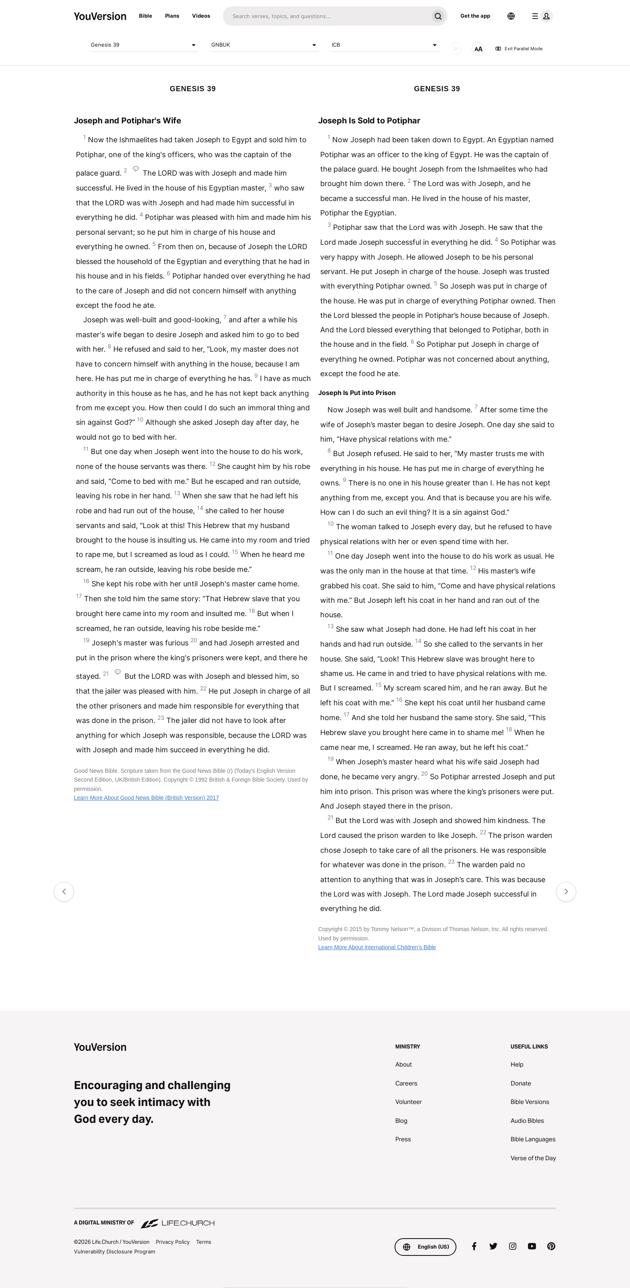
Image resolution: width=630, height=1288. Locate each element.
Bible (145, 15)
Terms (203, 1242)
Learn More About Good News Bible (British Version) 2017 (146, 798)
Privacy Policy (173, 1242)
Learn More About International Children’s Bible (377, 947)
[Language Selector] (511, 16)
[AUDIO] (455, 48)
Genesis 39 (144, 45)
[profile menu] (541, 16)
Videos (201, 15)
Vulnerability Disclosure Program (114, 1251)
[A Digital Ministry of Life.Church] (315, 1219)
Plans (172, 15)
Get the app (475, 15)
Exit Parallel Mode (518, 48)
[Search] (325, 16)
